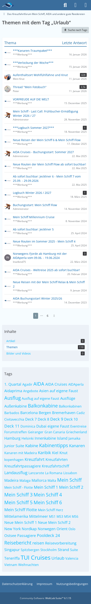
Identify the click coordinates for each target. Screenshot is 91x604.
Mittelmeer (38, 516)
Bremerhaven (63, 412)
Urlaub (57, 558)
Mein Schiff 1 (46, 487)
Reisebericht (17, 542)
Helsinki (28, 438)
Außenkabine (15, 406)
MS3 (60, 516)
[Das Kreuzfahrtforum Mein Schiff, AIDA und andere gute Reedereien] (8, 5)
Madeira (11, 480)
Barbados (11, 413)
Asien (44, 390)
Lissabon (70, 473)
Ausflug (12, 398)
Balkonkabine (43, 405)
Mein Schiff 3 (18, 494)
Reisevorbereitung (60, 543)
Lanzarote (36, 473)
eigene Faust (58, 426)
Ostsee (10, 535)
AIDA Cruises (56, 384)
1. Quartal (12, 384)
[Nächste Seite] (54, 316)
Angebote (30, 391)
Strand (63, 549)
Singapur (12, 549)
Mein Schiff (69, 480)
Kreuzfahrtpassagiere (22, 466)
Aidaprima (13, 390)
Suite (74, 550)
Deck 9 (56, 419)
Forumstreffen (15, 432)
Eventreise (78, 426)
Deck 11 (11, 426)
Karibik (44, 452)
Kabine (31, 445)
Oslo (71, 529)
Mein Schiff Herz (50, 510)
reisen (38, 543)
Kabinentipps (53, 445)
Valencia (71, 558)
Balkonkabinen (70, 406)
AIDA (38, 384)
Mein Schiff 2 (71, 487)
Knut (63, 452)
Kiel (55, 452)
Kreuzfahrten (57, 459)
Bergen (45, 412)
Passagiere (26, 535)
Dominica (27, 426)
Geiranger (35, 432)
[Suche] (65, 5)
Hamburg (12, 438)
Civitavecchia (14, 419)
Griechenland (76, 432)
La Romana (53, 473)
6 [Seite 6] (47, 316)
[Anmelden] (75, 5)
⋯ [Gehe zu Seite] (41, 316)
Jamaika (74, 438)
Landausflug (15, 472)
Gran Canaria (54, 432)
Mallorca (39, 480)
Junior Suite (14, 445)
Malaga (25, 480)
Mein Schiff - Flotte (18, 487)
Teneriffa (12, 558)
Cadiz (80, 413)
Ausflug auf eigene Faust (40, 398)
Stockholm (48, 550)
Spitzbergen (30, 550)
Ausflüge (67, 398)
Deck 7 (31, 419)
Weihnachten (28, 564)
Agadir (27, 384)
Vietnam (10, 564)
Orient (62, 528)
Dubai (41, 426)
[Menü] (86, 5)
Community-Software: (45, 598)
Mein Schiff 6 (48, 502)
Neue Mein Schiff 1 (20, 522)
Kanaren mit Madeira (20, 453)
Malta (52, 480)
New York (12, 528)
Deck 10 (71, 419)
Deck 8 (43, 419)
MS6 (75, 516)
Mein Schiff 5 (18, 502)
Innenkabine (45, 438)
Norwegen (47, 528)
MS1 (52, 516)
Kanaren (77, 445)
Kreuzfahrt (34, 459)
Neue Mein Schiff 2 (54, 522)
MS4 (67, 516)
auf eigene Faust (64, 390)
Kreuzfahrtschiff (55, 466)
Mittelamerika (16, 516)
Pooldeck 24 (48, 535)
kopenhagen (14, 459)
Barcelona (29, 412)
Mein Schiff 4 (48, 494)
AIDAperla (76, 384)
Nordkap (29, 528)
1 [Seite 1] (35, 316)
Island (62, 438)
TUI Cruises (35, 557)
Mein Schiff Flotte (20, 509)
